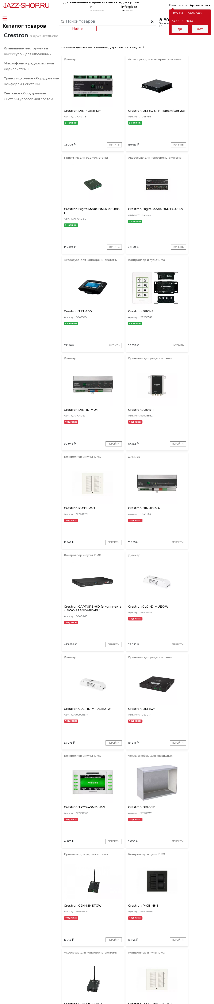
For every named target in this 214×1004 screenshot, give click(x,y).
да (179, 29)
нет (200, 29)
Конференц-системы (21, 98)
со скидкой (136, 62)
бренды (147, 962)
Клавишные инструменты (25, 63)
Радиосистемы (15, 83)
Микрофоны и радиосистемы (28, 78)
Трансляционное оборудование (30, 93)
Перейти (98, 385)
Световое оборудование (24, 108)
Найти (77, 28)
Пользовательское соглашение (27, 993)
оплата (84, 2)
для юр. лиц (130, 5)
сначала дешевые (78, 62)
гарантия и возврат (98, 5)
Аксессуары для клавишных (27, 68)
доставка (71, 2)
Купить (99, 169)
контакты (113, 2)
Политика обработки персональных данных (36, 997)
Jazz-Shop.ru (26, 5)
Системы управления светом (27, 113)
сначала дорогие (110, 62)
